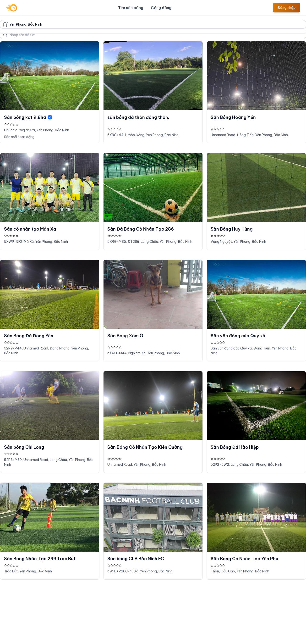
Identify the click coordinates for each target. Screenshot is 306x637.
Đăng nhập (286, 8)
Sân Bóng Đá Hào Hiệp (235, 447)
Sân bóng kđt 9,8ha (28, 117)
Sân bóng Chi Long (24, 447)
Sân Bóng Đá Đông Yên (28, 335)
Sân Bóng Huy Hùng (232, 229)
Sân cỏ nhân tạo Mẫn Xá (30, 229)
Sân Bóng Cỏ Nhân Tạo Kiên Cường (145, 447)
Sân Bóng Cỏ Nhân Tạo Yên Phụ (244, 558)
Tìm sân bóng (130, 7)
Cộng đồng (161, 7)
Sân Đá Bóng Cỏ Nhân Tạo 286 (140, 229)
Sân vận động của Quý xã (238, 335)
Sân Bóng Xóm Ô (125, 335)
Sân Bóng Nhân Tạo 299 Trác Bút (40, 558)
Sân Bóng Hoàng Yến (233, 117)
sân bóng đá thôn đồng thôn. (138, 117)
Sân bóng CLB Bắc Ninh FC (135, 558)
